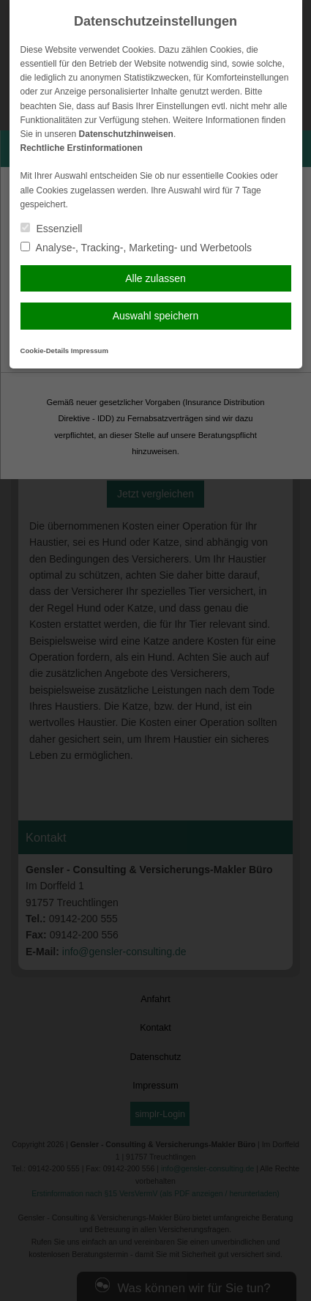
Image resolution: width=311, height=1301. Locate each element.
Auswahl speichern (156, 316)
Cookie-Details (45, 350)
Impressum (89, 350)
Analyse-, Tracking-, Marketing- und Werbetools (136, 247)
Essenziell (51, 228)
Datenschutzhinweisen (126, 134)
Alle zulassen (155, 278)
